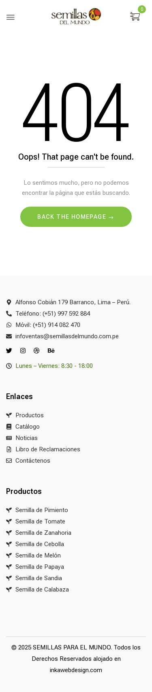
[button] (136, 17)
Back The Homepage (72, 217)
